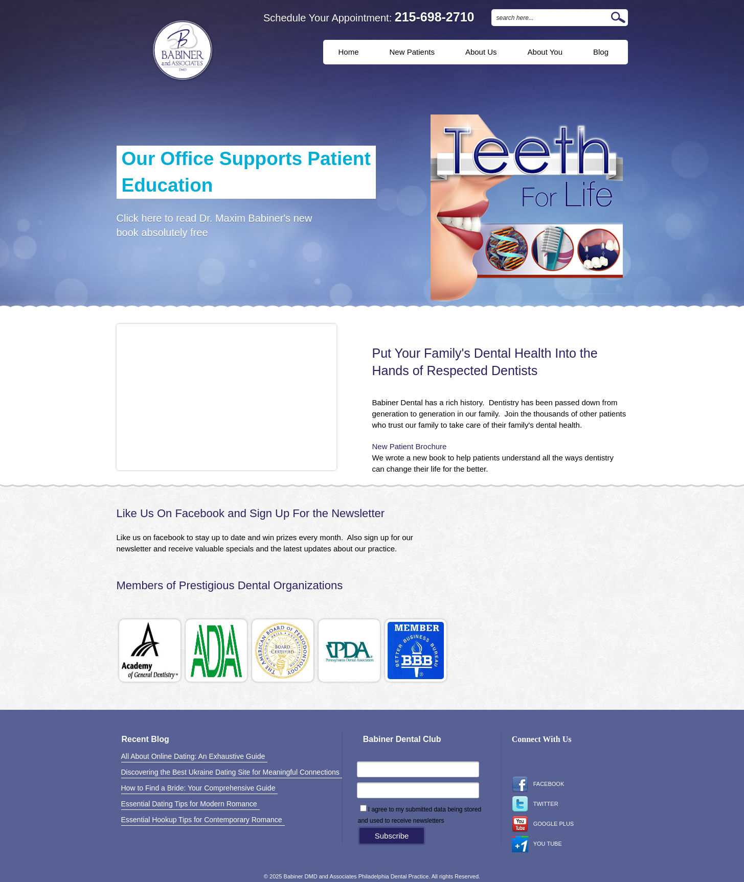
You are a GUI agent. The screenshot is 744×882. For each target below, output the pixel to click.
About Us (481, 52)
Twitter (535, 804)
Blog (600, 52)
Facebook (538, 784)
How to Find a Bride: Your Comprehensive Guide (198, 788)
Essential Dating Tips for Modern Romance (189, 804)
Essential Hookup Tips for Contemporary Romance (201, 820)
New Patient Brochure (409, 446)
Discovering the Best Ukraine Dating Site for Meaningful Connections (230, 772)
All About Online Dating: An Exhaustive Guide (193, 756)
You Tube (537, 844)
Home (349, 52)
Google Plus (543, 824)
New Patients (412, 52)
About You (545, 52)
